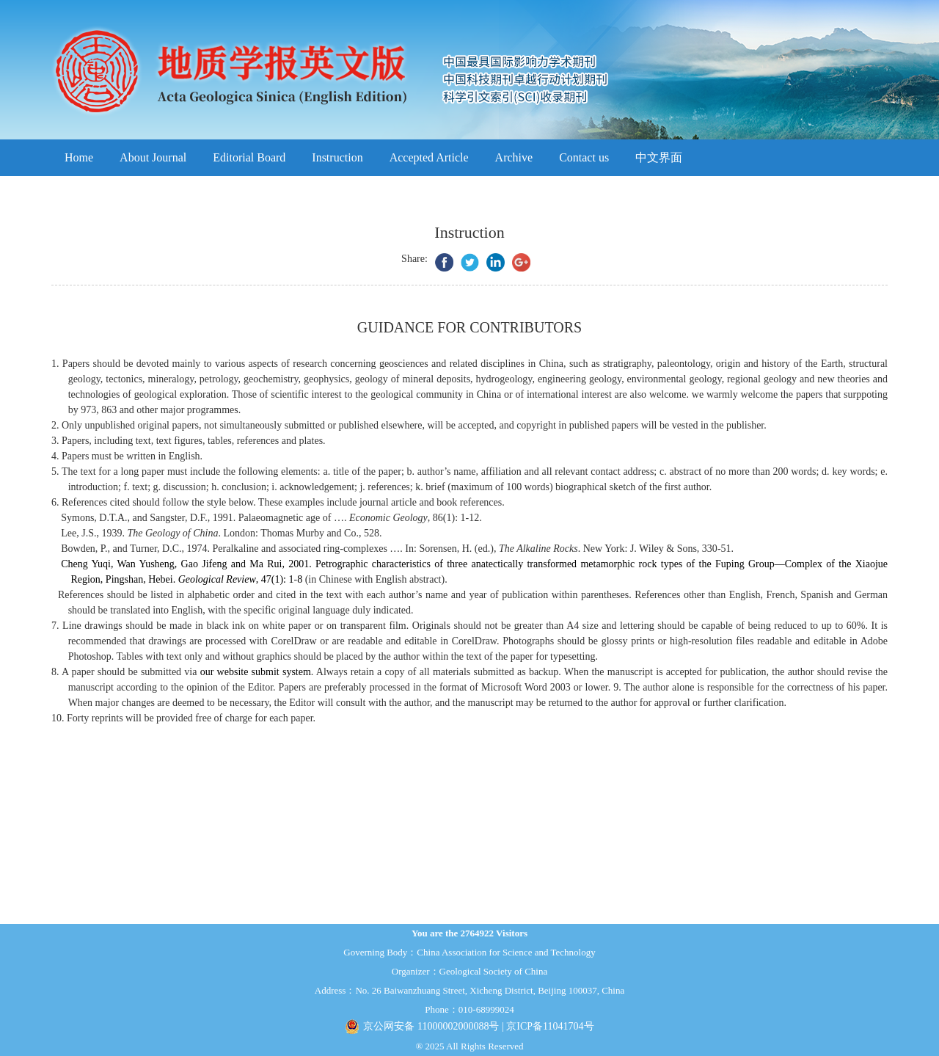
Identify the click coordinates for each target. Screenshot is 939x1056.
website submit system (264, 671)
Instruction (337, 157)
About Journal (153, 157)
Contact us (584, 157)
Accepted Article (429, 157)
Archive (514, 157)
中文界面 (658, 157)
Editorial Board (249, 157)
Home (79, 157)
